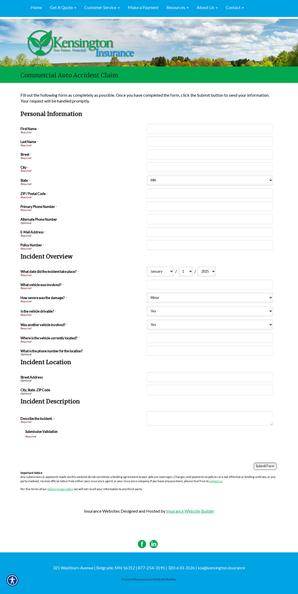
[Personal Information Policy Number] (210, 245)
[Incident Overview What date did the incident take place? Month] (160, 271)
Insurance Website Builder (190, 510)
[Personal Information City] (210, 167)
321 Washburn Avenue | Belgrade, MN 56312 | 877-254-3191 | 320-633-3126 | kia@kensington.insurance (149, 567)
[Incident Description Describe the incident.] (210, 418)
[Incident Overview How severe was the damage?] (210, 297)
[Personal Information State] (210, 180)
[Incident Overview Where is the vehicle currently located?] (210, 338)
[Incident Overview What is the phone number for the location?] (210, 351)
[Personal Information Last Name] (210, 141)
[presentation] (65, 448)
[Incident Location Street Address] (210, 377)
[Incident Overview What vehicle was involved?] (210, 285)
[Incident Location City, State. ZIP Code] (210, 390)
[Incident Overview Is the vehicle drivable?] (210, 311)
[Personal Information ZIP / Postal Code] (210, 193)
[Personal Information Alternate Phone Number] (210, 219)
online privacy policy (60, 489)
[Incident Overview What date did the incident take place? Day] (185, 271)
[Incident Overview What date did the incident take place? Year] (206, 271)
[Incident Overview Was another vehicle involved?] (210, 324)
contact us (215, 481)
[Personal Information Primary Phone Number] (210, 206)
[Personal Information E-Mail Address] (210, 232)
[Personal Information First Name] (210, 129)
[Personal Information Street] (210, 154)
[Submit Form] (265, 466)
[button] (63, 7)
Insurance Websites (102, 510)
